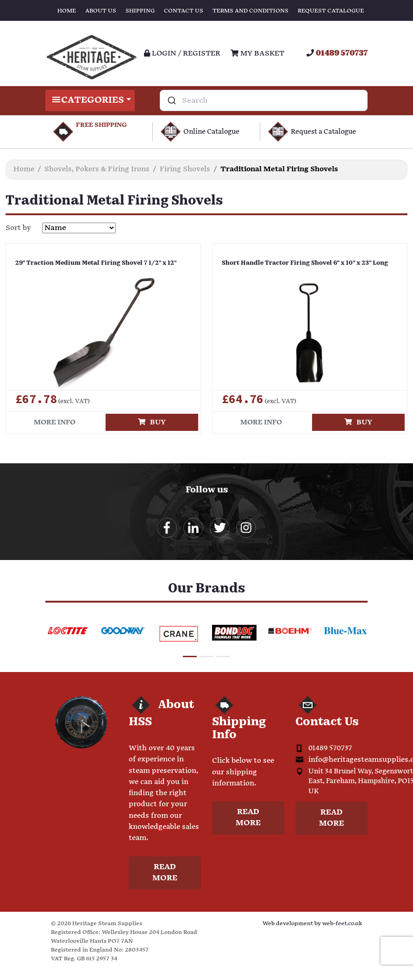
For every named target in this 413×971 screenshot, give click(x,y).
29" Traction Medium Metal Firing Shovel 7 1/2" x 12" (96, 263)
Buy (151, 422)
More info (54, 422)
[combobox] (264, 100)
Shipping (140, 10)
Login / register (182, 53)
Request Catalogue (331, 10)
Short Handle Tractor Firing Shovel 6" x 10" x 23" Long (305, 263)
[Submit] (171, 100)
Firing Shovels (185, 169)
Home (66, 10)
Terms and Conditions (250, 10)
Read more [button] (164, 873)
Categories (90, 100)
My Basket (257, 53)
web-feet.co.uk (342, 923)
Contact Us (183, 10)
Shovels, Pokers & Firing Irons (97, 169)
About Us (100, 10)
